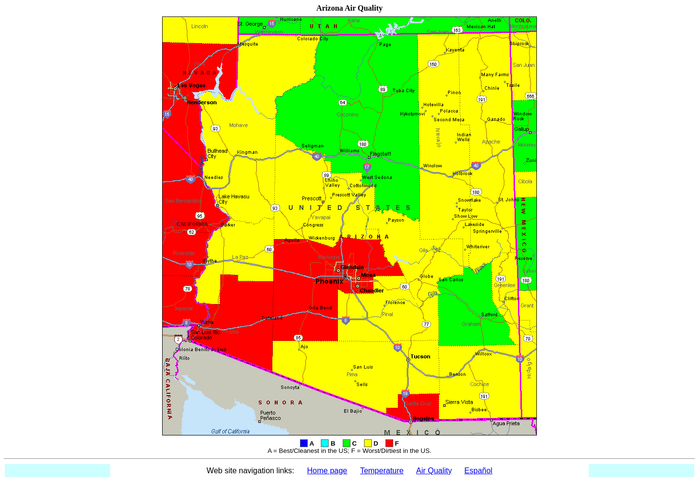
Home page (327, 470)
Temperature (382, 470)
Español (479, 470)
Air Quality (433, 470)
